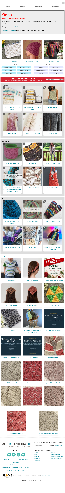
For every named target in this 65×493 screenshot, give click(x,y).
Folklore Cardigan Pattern (53, 163)
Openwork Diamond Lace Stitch (54, 383)
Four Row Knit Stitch (11, 61)
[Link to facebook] (9, 455)
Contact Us (21, 460)
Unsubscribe (21, 470)
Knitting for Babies (9, 70)
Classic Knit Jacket (53, 134)
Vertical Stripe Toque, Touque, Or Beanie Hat (53, 248)
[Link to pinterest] (18, 455)
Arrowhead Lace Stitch (32, 408)
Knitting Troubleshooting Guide (11, 358)
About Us (6, 460)
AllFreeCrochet (37, 455)
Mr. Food (53, 453)
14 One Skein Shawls (32, 221)
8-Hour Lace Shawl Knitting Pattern (12, 222)
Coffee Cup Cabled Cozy (12, 163)
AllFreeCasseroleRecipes (56, 458)
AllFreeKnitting (37, 456)
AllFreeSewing (37, 458)
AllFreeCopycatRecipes (56, 455)
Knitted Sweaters (24, 73)
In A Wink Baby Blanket (32, 188)
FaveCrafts (36, 453)
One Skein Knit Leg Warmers (32, 134)
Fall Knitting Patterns (56, 67)
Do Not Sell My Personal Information (16, 465)
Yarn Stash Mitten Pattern (53, 221)
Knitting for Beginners (8, 67)
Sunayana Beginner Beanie (32, 61)
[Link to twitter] (14, 455)
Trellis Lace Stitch (11, 408)
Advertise (13, 460)
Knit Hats (41, 67)
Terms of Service (11, 470)
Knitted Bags (9, 73)
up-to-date (16, 27)
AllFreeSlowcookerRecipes (57, 456)
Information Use (39, 80)
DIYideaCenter (37, 460)
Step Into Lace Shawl (53, 358)
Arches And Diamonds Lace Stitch (48, 433)
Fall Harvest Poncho (53, 61)
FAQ (26, 460)
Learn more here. (46, 475)
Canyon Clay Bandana (32, 305)
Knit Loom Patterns (24, 70)
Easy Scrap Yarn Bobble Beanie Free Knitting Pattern (32, 331)
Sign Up (61, 79)
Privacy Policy (32, 80)
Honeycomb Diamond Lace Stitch (54, 408)
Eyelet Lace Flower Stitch (16, 433)
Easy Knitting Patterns (24, 67)
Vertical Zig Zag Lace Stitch (32, 383)
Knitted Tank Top (52, 107)
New (3, 257)
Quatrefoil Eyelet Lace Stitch (11, 383)
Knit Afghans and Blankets (41, 70)
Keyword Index (16, 462)
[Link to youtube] (23, 455)
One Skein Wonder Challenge (53, 331)
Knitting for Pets (56, 73)
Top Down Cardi (32, 163)
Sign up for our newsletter (9, 30)
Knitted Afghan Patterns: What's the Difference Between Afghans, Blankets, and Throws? (12, 189)
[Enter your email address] (42, 445)
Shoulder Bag (32, 247)
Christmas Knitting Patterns (56, 70)
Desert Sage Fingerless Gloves (12, 247)
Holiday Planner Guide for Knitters (54, 280)
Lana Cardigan (12, 134)
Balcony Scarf (11, 331)
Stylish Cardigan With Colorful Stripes (12, 108)
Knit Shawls (41, 73)
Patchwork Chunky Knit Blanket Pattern (32, 108)
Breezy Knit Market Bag (53, 188)
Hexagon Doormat (54, 305)
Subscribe (26, 468)
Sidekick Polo (11, 280)
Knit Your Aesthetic (32, 358)
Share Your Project (17, 468)
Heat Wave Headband (32, 280)
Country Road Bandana (11, 305)
